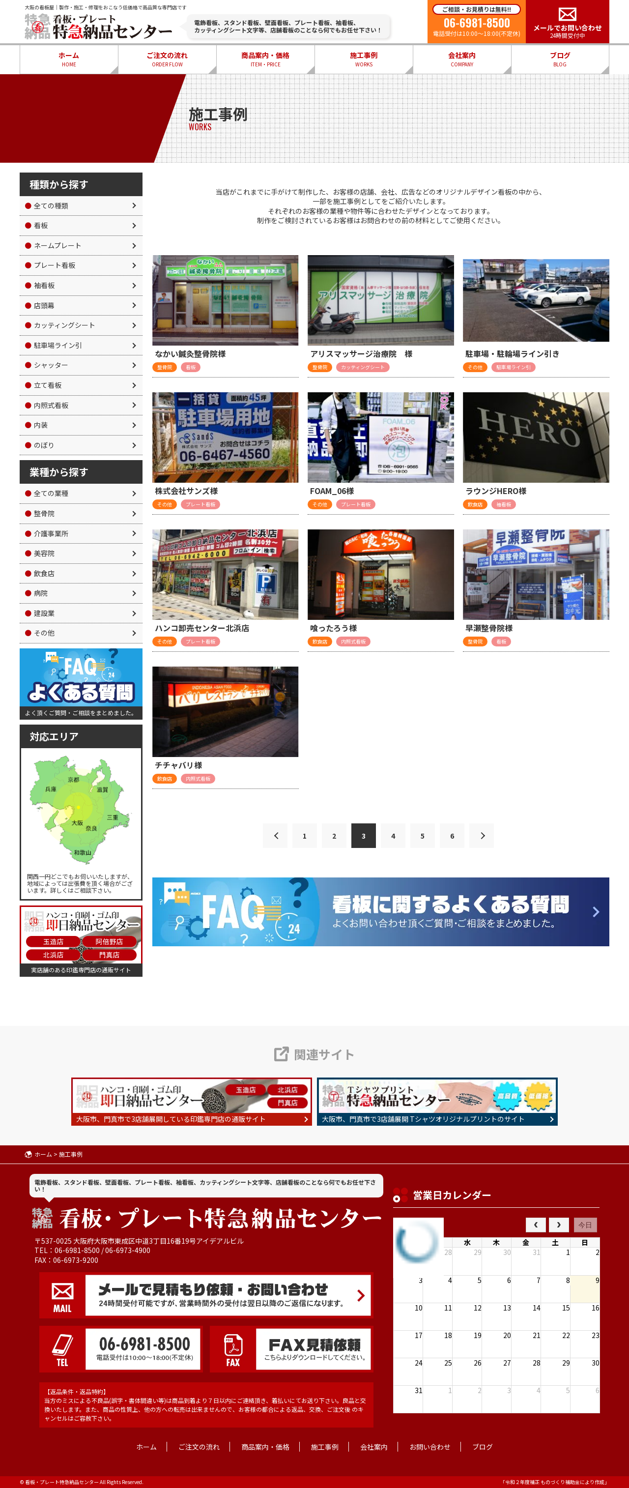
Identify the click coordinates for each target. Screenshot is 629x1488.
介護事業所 (46, 533)
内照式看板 (46, 405)
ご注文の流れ (167, 59)
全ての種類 (46, 205)
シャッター (46, 365)
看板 (36, 225)
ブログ (560, 59)
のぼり (40, 445)
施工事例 (363, 59)
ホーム (68, 59)
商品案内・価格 (265, 59)
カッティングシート (60, 325)
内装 (36, 425)
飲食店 (40, 573)
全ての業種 (46, 493)
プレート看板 (50, 265)
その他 (40, 633)
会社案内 (462, 59)
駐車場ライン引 (53, 345)
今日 (585, 1225)
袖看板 (40, 285)
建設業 (40, 613)
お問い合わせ (430, 1447)
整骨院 (40, 513)
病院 (36, 593)
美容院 (40, 553)
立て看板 (43, 385)
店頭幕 (40, 305)
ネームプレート (53, 245)
